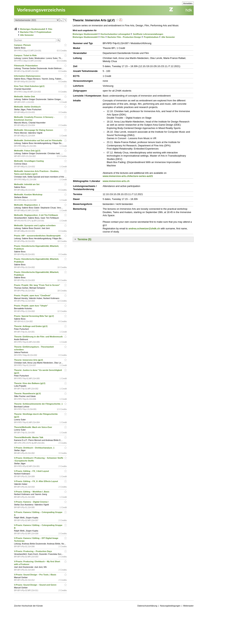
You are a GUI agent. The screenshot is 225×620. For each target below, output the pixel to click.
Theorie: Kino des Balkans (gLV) (30, 383)
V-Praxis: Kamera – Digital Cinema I (31, 502)
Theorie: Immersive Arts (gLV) (29, 360)
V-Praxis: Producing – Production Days (33, 551)
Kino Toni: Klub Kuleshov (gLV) (29, 86)
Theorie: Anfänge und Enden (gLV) (31, 326)
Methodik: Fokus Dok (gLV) (27, 150)
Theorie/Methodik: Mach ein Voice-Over (33, 427)
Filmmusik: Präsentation (26, 65)
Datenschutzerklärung (147, 606)
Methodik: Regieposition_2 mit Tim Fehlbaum (36, 215)
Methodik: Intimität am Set (27, 184)
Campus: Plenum (22, 45)
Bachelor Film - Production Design (124, 37)
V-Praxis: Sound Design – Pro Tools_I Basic (35, 575)
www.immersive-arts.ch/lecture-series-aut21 (128, 176)
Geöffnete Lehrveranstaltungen (148, 34)
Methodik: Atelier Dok (25, 96)
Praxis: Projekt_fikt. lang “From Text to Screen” (37, 285)
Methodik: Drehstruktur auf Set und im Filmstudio (38, 140)
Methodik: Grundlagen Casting (29, 161)
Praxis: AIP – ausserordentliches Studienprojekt (37, 236)
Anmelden (188, 3)
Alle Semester (27, 35)
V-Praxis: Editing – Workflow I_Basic (32, 492)
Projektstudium (44, 32)
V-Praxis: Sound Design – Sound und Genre (35, 585)
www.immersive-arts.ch (116, 181)
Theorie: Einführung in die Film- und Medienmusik (38, 336)
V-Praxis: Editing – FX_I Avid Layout (32, 471)
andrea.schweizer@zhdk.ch (144, 228)
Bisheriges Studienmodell (32, 29)
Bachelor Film (27, 32)
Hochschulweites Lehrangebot (115, 34)
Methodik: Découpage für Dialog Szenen (34, 130)
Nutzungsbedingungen (170, 606)
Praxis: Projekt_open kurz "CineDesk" (33, 295)
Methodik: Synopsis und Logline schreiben (35, 225)
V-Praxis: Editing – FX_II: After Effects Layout (36, 481)
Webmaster (188, 606)
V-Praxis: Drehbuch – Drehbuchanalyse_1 (34, 448)
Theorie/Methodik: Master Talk (29, 437)
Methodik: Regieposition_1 (27, 205)
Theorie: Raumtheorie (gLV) (27, 393)
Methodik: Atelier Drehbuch (27, 107)
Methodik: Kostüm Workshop (28, 194)
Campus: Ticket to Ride (25, 55)
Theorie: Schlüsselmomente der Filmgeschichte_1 (38, 404)
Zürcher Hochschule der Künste (28, 606)
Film (50, 29)
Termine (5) (84, 239)
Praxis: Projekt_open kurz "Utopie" (31, 306)
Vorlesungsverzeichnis (41, 9)
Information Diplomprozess (27, 76)
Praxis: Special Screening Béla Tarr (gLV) (34, 316)
